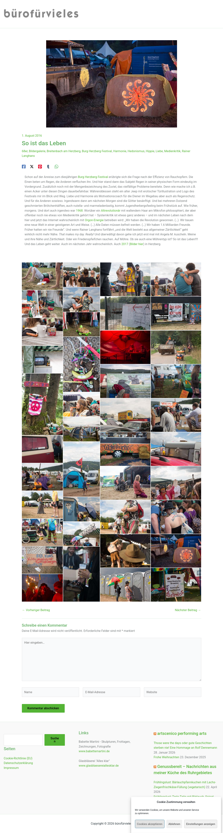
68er (25, 151)
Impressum (11, 768)
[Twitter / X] (32, 166)
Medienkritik (172, 151)
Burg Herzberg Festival (97, 151)
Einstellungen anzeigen (200, 824)
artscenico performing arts (181, 733)
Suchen (54, 740)
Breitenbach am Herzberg (64, 151)
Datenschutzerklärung (18, 763)
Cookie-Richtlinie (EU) (18, 758)
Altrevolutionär (110, 210)
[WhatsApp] (56, 166)
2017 (125, 244)
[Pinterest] (40, 166)
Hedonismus (136, 151)
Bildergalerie (37, 151)
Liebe (159, 151)
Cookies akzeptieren (149, 824)
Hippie (150, 151)
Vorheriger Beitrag (36, 610)
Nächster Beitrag (188, 610)
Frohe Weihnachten (166, 757)
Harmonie (119, 151)
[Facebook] (24, 166)
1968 (79, 210)
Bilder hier (136, 244)
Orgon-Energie (94, 220)
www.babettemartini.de (94, 751)
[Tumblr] (48, 166)
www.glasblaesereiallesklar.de (99, 765)
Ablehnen (174, 824)
